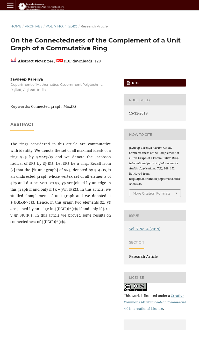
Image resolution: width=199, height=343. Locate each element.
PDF (135, 83)
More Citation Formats (151, 193)
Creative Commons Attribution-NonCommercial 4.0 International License (155, 302)
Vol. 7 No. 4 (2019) (61, 26)
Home (16, 26)
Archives (33, 26)
